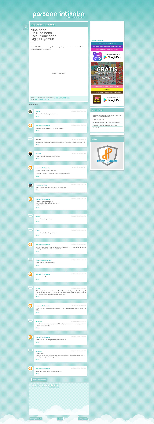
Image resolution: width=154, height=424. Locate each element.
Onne (37, 230)
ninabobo (41, 99)
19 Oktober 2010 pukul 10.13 (78, 139)
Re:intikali (96, 128)
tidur (46, 99)
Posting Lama (83, 419)
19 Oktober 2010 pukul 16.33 (78, 305)
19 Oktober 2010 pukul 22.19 (78, 336)
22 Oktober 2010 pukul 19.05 (78, 368)
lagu (36, 99)
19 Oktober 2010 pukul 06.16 (78, 125)
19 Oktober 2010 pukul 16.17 (78, 274)
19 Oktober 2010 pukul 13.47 (78, 167)
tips (49, 99)
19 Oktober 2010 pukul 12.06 (78, 153)
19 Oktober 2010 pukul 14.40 (78, 184)
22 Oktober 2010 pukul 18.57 (78, 351)
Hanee (38, 216)
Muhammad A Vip (41, 185)
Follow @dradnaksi (98, 40)
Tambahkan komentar (39, 379)
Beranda (60, 419)
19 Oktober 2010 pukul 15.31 (78, 244)
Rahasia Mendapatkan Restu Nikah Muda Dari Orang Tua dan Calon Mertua (107, 116)
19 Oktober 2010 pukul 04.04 (78, 111)
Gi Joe (38, 288)
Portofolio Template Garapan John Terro (105, 125)
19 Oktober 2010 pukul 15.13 (78, 216)
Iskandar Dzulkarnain (43, 125)
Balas (37, 116)
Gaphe (38, 111)
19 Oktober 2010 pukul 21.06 (78, 321)
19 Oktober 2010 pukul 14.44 (78, 198)
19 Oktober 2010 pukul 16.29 (78, 288)
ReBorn (38, 153)
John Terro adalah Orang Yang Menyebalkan (106, 122)
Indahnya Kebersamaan (43, 260)
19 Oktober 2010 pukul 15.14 (78, 230)
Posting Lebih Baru (36, 419)
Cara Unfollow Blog (98, 119)
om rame (39, 321)
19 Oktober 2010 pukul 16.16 (78, 260)
